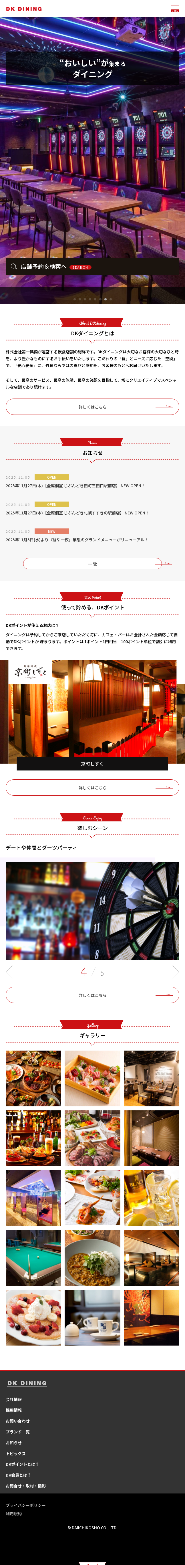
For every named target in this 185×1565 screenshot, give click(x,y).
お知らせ (14, 1442)
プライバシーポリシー (26, 1505)
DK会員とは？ (18, 1475)
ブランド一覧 (18, 1432)
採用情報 (14, 1410)
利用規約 (14, 1513)
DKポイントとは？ (22, 1464)
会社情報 (14, 1399)
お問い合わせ (18, 1421)
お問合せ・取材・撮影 (26, 1486)
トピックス (16, 1453)
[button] (74, 299)
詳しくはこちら (93, 407)
